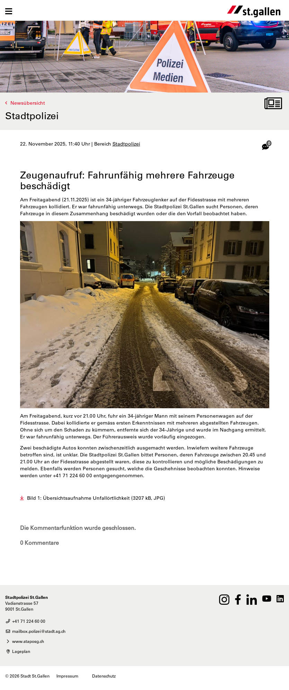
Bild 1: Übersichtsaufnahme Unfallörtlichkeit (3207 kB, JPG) (96, 498)
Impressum (67, 676)
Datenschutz (104, 676)
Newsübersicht (27, 103)
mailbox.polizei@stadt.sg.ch (35, 631)
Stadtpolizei (126, 144)
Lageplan (17, 651)
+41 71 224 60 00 (25, 621)
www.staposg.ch (24, 641)
